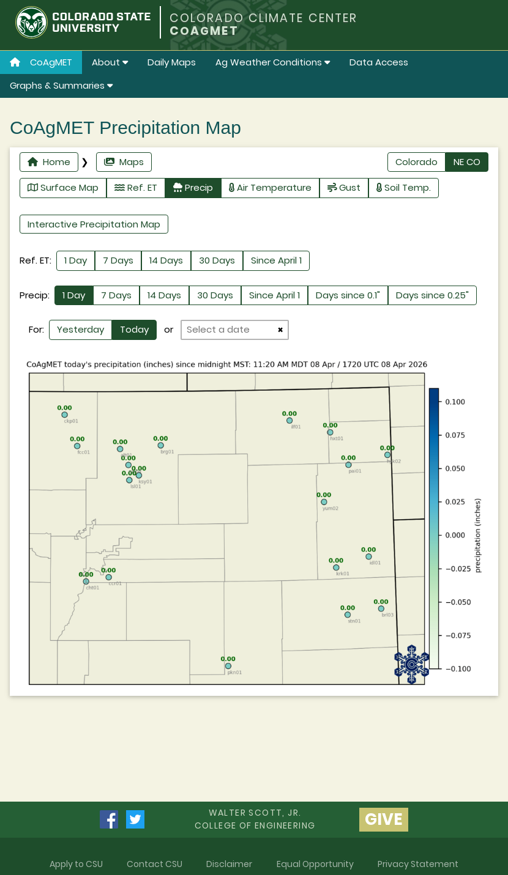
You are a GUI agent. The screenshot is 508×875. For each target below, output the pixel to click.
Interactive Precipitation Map (94, 224)
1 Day (75, 260)
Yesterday (80, 329)
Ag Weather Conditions (272, 62)
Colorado (416, 161)
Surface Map (63, 187)
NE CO (467, 161)
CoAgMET (41, 62)
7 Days (118, 260)
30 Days (217, 260)
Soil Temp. (403, 187)
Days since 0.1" (348, 295)
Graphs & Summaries (61, 85)
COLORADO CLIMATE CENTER (263, 18)
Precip (193, 187)
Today (134, 329)
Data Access (378, 62)
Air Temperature (270, 187)
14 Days (166, 260)
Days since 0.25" (432, 295)
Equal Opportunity (315, 864)
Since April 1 (276, 260)
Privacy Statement (418, 864)
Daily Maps (172, 62)
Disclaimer (229, 864)
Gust (343, 187)
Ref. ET (135, 187)
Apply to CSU (76, 864)
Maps (124, 161)
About (110, 62)
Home (49, 161)
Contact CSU (154, 864)
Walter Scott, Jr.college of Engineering (255, 819)
